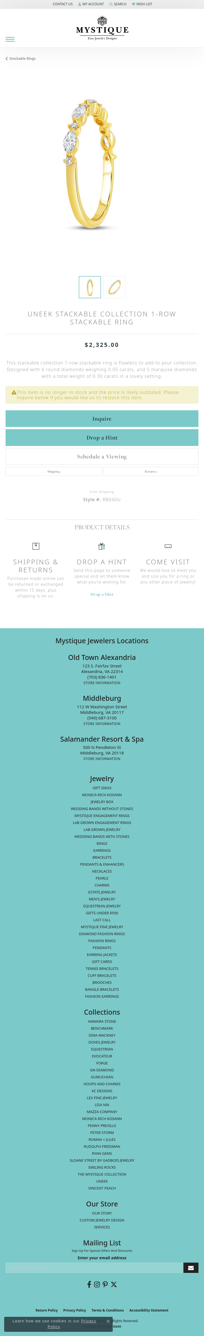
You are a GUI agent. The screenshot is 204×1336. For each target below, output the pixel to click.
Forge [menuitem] (102, 1063)
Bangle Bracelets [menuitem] (102, 989)
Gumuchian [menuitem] (102, 1076)
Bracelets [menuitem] (101, 857)
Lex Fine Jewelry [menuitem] (102, 1097)
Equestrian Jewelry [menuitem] (102, 905)
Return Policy (47, 1310)
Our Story (102, 1213)
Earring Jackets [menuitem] (102, 954)
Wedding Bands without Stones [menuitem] (102, 808)
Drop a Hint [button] (102, 437)
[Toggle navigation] (10, 39)
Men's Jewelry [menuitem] (102, 899)
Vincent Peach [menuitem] (102, 1188)
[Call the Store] (102, 677)
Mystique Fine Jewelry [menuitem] (102, 926)
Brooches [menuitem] (102, 982)
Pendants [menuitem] (102, 947)
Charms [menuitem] (102, 885)
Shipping (53, 471)
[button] (62, 4)
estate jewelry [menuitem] (101, 892)
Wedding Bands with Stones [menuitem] (102, 836)
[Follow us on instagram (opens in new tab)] (97, 1284)
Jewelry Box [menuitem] (102, 801)
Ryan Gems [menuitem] (102, 1153)
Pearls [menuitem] (102, 878)
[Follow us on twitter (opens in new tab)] (113, 1284)
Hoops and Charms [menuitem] (102, 1083)
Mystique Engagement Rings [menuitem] (102, 815)
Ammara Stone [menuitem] (102, 1021)
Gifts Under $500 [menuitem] (102, 912)
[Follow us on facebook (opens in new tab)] (89, 1284)
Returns (151, 471)
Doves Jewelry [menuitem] (102, 1042)
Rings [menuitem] (102, 843)
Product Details (102, 527)
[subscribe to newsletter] (190, 1268)
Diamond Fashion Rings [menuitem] (102, 933)
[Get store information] (102, 683)
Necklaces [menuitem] (102, 871)
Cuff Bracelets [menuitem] (102, 975)
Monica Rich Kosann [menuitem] (102, 1118)
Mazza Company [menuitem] (102, 1111)
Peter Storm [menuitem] (102, 1132)
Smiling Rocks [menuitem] (102, 1167)
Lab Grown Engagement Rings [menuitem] (102, 822)
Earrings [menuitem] (102, 850)
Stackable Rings (22, 58)
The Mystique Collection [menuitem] (102, 1174)
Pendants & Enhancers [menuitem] (102, 864)
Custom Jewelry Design (102, 1220)
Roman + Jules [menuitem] (102, 1139)
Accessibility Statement (148, 1310)
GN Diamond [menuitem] (102, 1069)
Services (102, 1227)
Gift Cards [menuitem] (102, 961)
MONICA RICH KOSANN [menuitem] (102, 794)
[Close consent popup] (108, 1321)
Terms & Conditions (108, 1310)
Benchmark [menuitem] (102, 1028)
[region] (102, 174)
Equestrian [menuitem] (102, 1049)
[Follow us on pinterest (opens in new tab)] (105, 1284)
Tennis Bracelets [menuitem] (102, 968)
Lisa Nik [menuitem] (102, 1104)
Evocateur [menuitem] (102, 1056)
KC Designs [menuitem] (102, 1090)
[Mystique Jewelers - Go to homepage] (102, 28)
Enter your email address (102, 1257)
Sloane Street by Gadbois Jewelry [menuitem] (102, 1160)
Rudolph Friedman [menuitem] (102, 1146)
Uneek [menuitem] (102, 1181)
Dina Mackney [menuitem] (102, 1035)
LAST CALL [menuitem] (102, 919)
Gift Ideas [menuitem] (102, 787)
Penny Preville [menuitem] (102, 1125)
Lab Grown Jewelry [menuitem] (101, 829)
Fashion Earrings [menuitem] (102, 996)
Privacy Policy (74, 1310)
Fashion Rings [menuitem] (101, 940)
